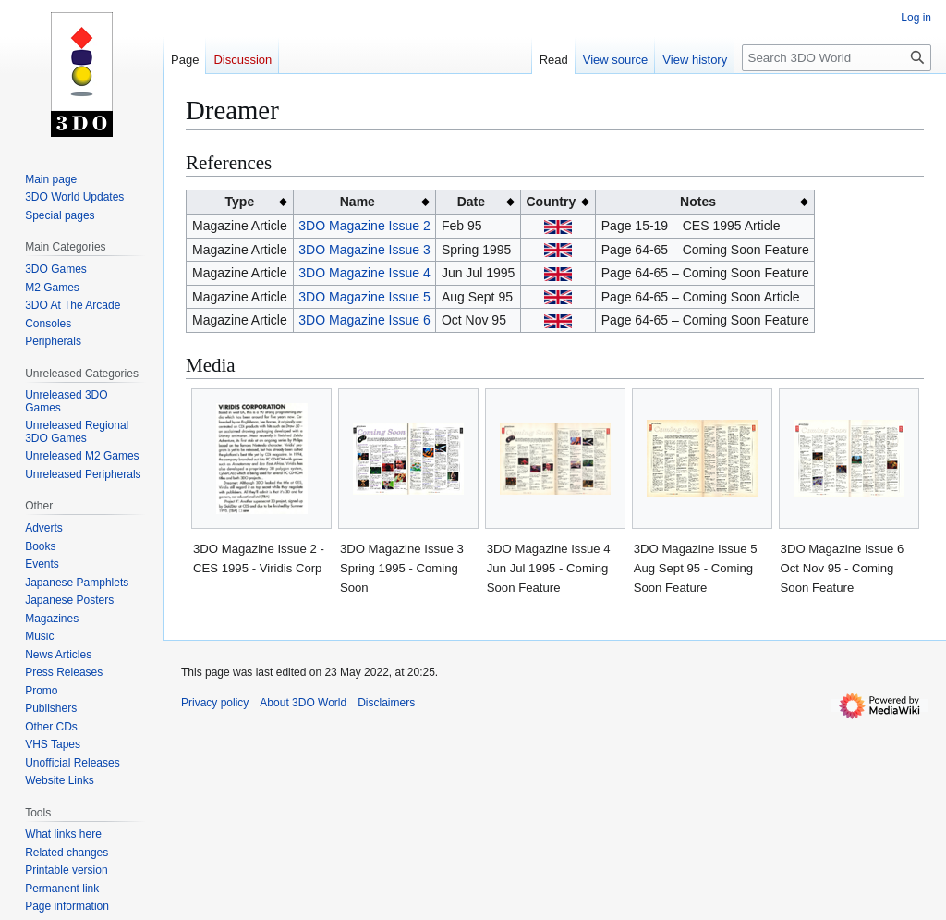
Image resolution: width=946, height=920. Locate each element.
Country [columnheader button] (551, 201)
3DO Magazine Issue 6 (364, 320)
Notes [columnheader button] (698, 201)
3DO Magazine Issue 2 (364, 225)
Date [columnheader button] (471, 201)
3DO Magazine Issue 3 (364, 249)
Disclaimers (386, 702)
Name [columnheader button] (357, 201)
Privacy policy (215, 702)
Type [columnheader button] (240, 201)
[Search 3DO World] (836, 57)
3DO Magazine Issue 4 (364, 272)
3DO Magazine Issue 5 (364, 296)
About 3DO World (303, 702)
